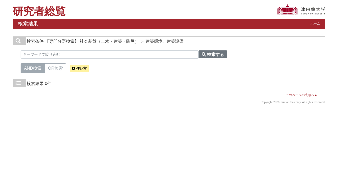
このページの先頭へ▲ (301, 95)
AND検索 (32, 67)
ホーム (315, 23)
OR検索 (55, 67)
